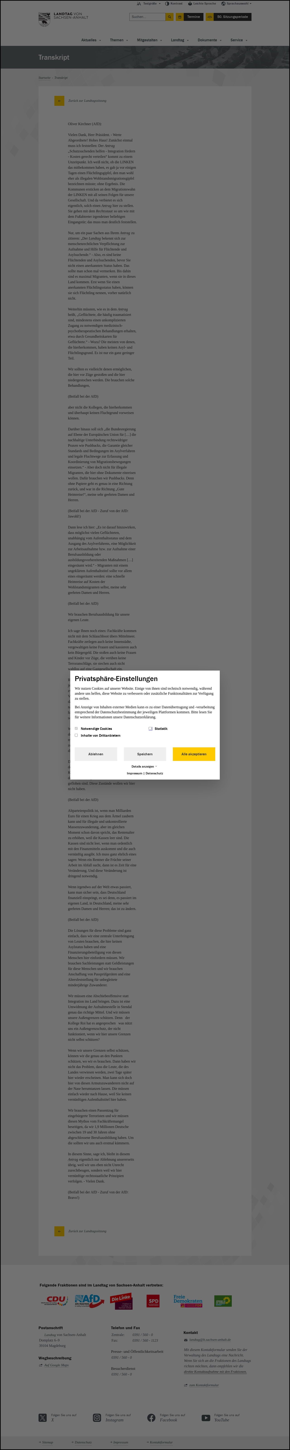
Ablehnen (95, 754)
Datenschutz (154, 773)
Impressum (134, 773)
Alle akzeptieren (194, 754)
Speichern (145, 754)
